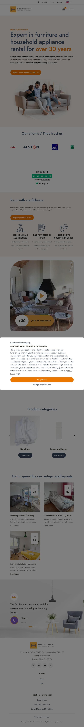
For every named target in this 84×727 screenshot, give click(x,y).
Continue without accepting (20, 342)
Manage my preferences (42, 384)
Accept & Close (42, 380)
